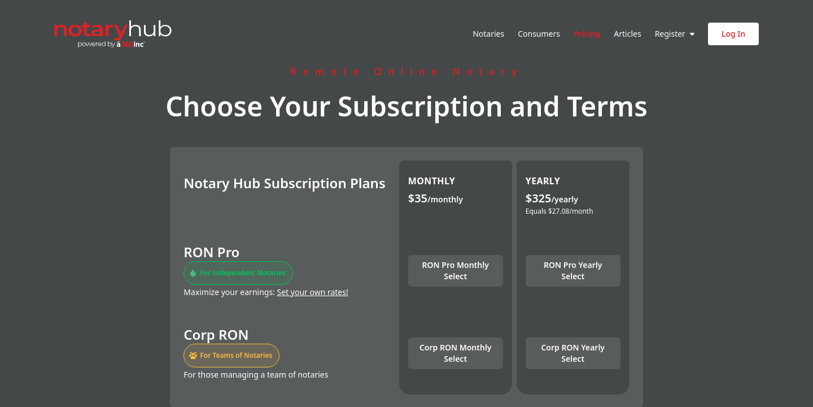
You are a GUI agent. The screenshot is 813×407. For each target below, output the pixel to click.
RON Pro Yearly (573, 270)
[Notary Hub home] (113, 33)
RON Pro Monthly (455, 270)
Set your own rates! (312, 292)
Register (674, 33)
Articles (627, 33)
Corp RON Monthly (455, 353)
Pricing (587, 33)
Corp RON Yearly (573, 353)
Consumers (539, 33)
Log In (733, 33)
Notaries (488, 33)
